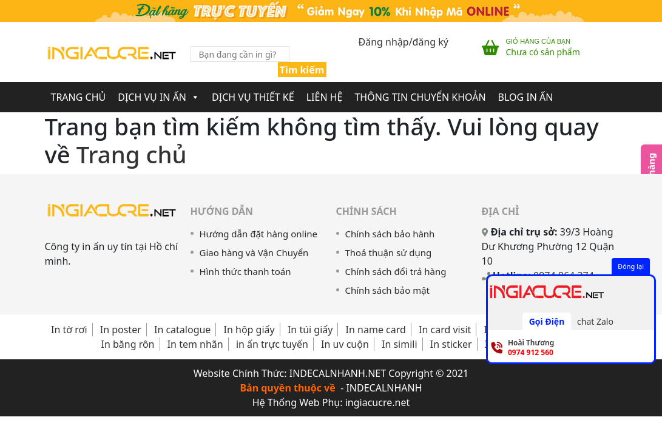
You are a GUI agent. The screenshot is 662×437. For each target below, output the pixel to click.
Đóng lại (631, 266)
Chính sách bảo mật (387, 290)
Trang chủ (131, 154)
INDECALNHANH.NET (337, 373)
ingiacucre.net (377, 402)
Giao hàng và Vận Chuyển (254, 252)
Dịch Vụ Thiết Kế (253, 97)
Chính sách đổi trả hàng (396, 271)
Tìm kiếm (302, 69)
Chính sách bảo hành (390, 234)
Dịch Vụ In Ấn (159, 97)
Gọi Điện (547, 321)
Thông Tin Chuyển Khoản (419, 97)
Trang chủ (78, 97)
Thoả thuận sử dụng (388, 252)
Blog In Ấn (525, 97)
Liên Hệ (324, 97)
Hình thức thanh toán (245, 271)
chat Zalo (595, 321)
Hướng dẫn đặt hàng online (259, 234)
